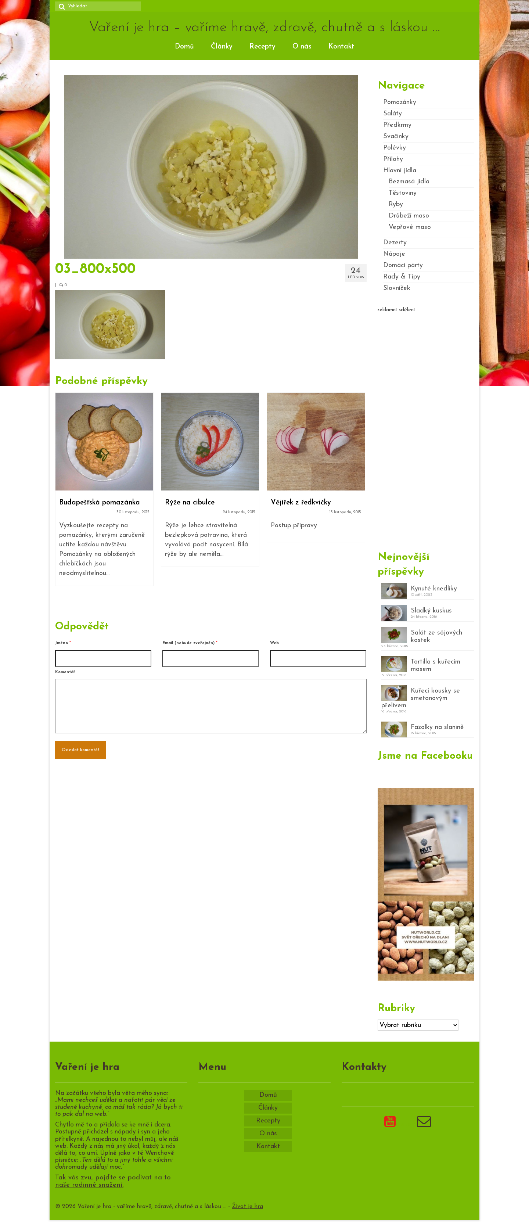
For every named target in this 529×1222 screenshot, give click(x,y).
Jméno (63, 643)
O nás (302, 46)
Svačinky (396, 136)
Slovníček (396, 288)
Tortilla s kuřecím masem (435, 665)
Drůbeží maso (409, 215)
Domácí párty (403, 265)
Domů (184, 46)
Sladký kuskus (431, 610)
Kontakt (341, 46)
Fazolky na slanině (437, 727)
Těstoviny (403, 193)
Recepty (262, 46)
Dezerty (395, 242)
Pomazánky (399, 102)
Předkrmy (397, 125)
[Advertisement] (426, 429)
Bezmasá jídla (409, 181)
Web (274, 643)
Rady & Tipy (401, 276)
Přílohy (393, 159)
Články (222, 46)
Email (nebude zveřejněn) (189, 643)
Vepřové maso (410, 227)
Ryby (396, 204)
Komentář (65, 672)
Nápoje (394, 254)
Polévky (394, 147)
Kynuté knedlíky (434, 588)
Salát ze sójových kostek (436, 636)
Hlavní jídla (399, 170)
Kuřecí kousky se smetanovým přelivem (420, 698)
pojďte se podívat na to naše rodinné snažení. (113, 1181)
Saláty (392, 113)
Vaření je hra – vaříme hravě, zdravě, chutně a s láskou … (264, 27)
